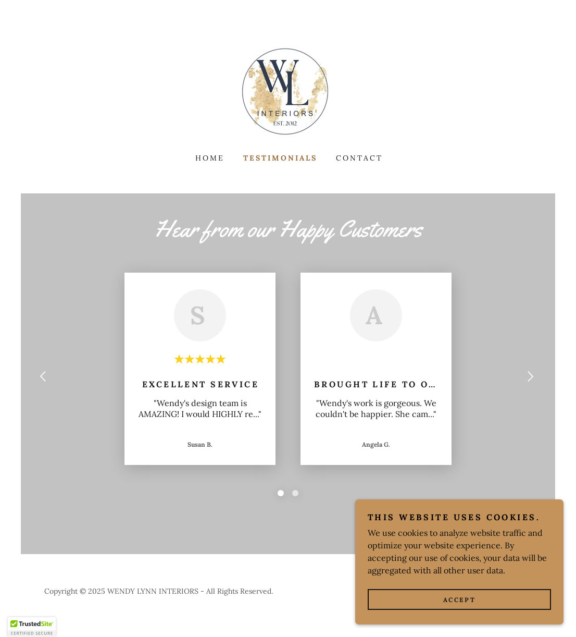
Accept (459, 600)
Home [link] (209, 158)
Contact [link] (359, 158)
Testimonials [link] (280, 158)
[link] (288, 91)
